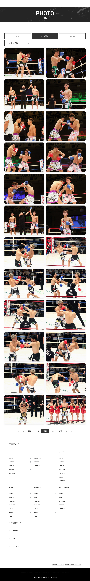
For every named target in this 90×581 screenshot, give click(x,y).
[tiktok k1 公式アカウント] (39, 444)
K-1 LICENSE (14, 547)
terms (37, 573)
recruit (56, 573)
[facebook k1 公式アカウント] (34, 444)
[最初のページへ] (23, 431)
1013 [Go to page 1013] (60, 431)
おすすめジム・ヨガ (58, 565)
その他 (72, 36)
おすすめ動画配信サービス (73, 565)
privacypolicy (26, 573)
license (37, 466)
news (11, 458)
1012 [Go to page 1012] (52, 431)
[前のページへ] (18, 431)
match (11, 462)
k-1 (15, 523)
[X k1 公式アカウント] (24, 444)
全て (17, 36)
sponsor (12, 473)
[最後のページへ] (71, 431)
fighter (12, 466)
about (36, 462)
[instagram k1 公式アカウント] (29, 444)
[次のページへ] (66, 431)
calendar (37, 458)
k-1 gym (12, 539)
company (65, 573)
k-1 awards (13, 531)
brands (11, 469)
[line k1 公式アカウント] (44, 444)
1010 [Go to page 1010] (37, 431)
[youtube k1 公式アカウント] (48, 444)
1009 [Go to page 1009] (30, 431)
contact (46, 573)
